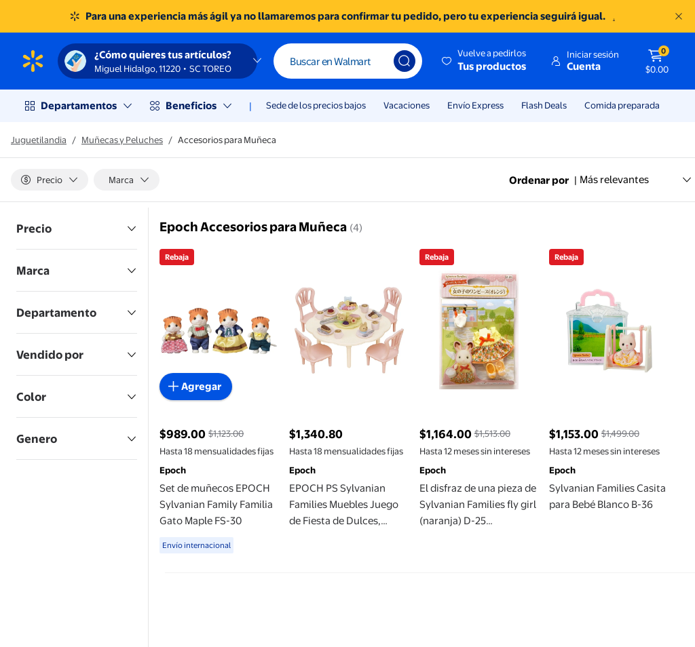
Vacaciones (406, 105)
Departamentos (78, 105)
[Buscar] (348, 61)
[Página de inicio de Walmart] (33, 61)
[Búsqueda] (404, 61)
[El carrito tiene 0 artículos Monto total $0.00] (657, 61)
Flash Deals (544, 105)
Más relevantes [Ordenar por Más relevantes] (636, 179)
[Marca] (126, 180)
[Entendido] (678, 16)
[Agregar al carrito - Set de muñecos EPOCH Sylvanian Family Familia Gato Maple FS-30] (195, 386)
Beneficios (191, 105)
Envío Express (475, 105)
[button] (485, 61)
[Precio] (49, 180)
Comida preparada (622, 105)
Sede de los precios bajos (316, 105)
